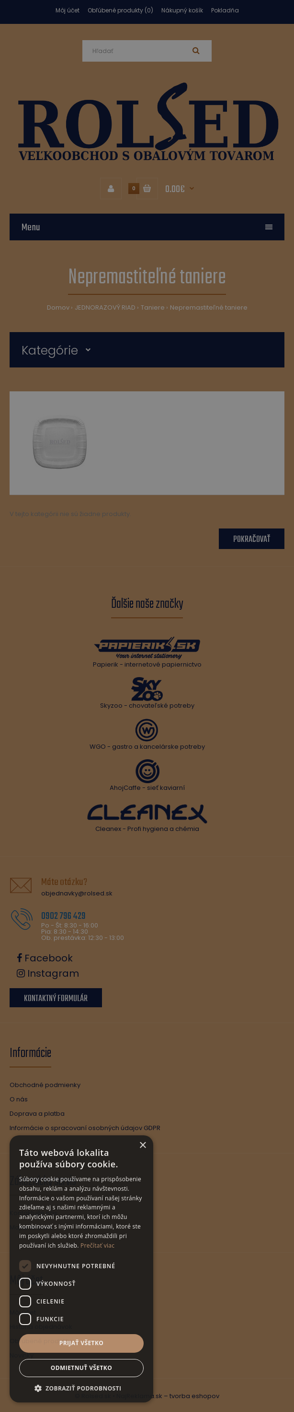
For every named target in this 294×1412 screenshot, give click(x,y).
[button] (81, 1388)
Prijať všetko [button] (81, 1343)
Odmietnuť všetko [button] (81, 1368)
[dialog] (147, 706)
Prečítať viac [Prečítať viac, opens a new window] (97, 1245)
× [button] (142, 1145)
